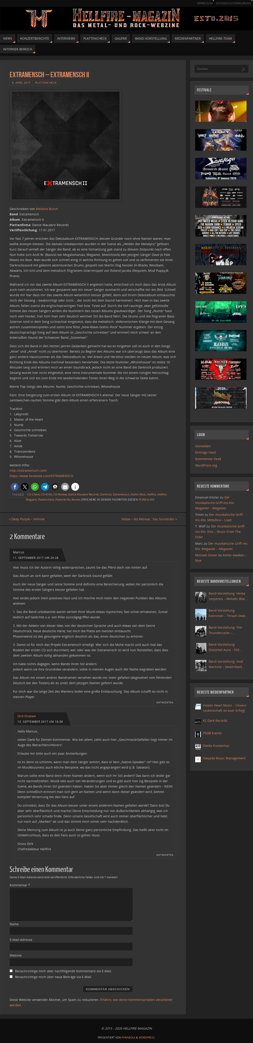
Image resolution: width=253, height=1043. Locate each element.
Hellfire (151, 494)
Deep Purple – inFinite (27, 519)
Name (14, 924)
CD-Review (60, 494)
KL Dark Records (215, 720)
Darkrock (106, 494)
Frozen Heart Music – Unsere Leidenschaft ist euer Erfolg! (224, 708)
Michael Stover (206, 555)
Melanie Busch (47, 209)
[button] (15, 487)
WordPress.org (206, 465)
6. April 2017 (21, 82)
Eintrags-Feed (205, 452)
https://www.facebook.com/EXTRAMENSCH (41, 476)
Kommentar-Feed (208, 459)
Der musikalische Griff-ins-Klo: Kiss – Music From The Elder (220, 531)
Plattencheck (46, 82)
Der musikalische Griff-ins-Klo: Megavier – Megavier (215, 502)
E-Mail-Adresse (21, 940)
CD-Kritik (46, 494)
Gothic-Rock (138, 494)
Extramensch (121, 494)
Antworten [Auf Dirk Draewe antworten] (164, 855)
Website (16, 955)
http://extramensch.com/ (28, 470)
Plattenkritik (62, 499)
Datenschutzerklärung (233, 3)
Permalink (146, 499)
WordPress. (147, 1037)
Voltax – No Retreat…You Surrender (148, 519)
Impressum (203, 3)
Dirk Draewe (26, 716)
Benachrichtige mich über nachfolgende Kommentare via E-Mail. (63, 971)
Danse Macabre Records (83, 494)
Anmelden (203, 446)
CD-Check (33, 494)
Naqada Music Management (224, 758)
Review (75, 499)
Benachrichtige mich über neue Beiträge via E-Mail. (53, 977)
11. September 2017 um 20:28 (35, 557)
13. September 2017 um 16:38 (40, 721)
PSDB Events (212, 733)
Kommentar (20, 885)
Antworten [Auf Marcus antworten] (164, 702)
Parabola (128, 1037)
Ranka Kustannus (216, 745)
